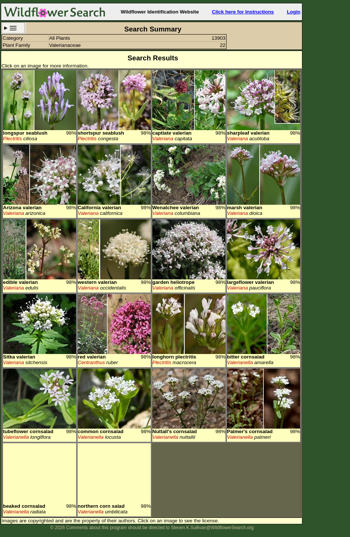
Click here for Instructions (243, 12)
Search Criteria (13, 27)
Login (293, 12)
